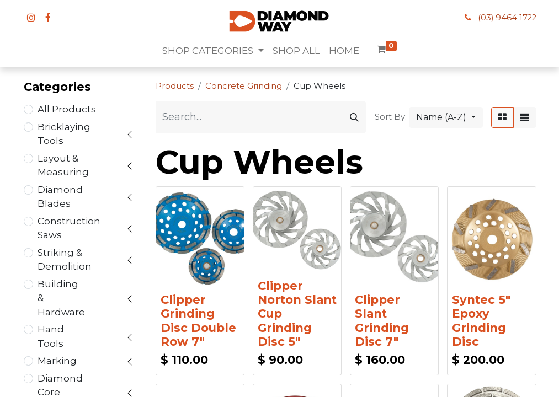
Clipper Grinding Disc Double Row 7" (198, 320)
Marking (57, 360)
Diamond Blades (60, 197)
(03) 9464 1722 (507, 18)
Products (175, 86)
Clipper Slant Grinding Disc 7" (382, 320)
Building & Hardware (61, 298)
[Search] (354, 117)
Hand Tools (51, 336)
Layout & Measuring (63, 165)
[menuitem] (296, 51)
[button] (445, 117)
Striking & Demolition (65, 259)
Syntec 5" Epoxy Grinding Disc (481, 320)
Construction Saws (69, 228)
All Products (67, 109)
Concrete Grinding (243, 86)
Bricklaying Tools (64, 134)
